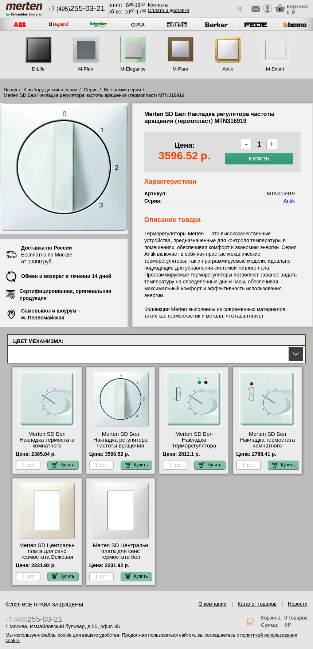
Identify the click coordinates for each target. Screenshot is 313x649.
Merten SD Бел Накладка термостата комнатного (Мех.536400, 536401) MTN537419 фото (47, 445)
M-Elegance (132, 69)
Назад (10, 89)
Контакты (158, 5)
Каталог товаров (257, 604)
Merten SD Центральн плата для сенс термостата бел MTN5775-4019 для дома (120, 557)
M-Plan (85, 69)
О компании (212, 604)
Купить (259, 159)
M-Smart (275, 69)
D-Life (38, 69)
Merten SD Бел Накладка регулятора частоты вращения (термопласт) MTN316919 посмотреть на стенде (120, 448)
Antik (228, 69)
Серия (91, 89)
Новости (298, 604)
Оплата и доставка (168, 10)
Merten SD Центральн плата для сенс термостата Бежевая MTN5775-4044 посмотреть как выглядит (47, 559)
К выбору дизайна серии (51, 89)
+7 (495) (76, 9)
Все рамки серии (122, 89)
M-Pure (180, 69)
